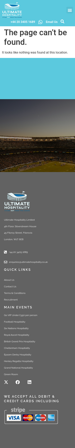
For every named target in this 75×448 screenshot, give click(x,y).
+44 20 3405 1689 (23, 22)
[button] (69, 10)
